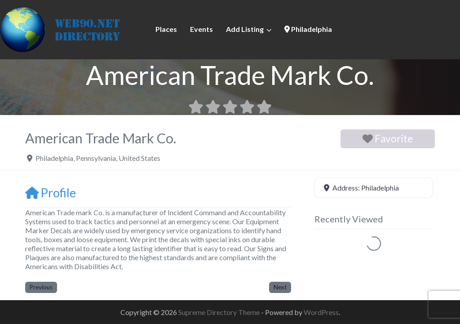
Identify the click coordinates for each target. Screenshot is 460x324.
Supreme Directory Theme (219, 312)
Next (280, 287)
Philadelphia (308, 29)
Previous (41, 287)
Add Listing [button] (245, 29)
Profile (50, 192)
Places (166, 29)
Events (201, 29)
